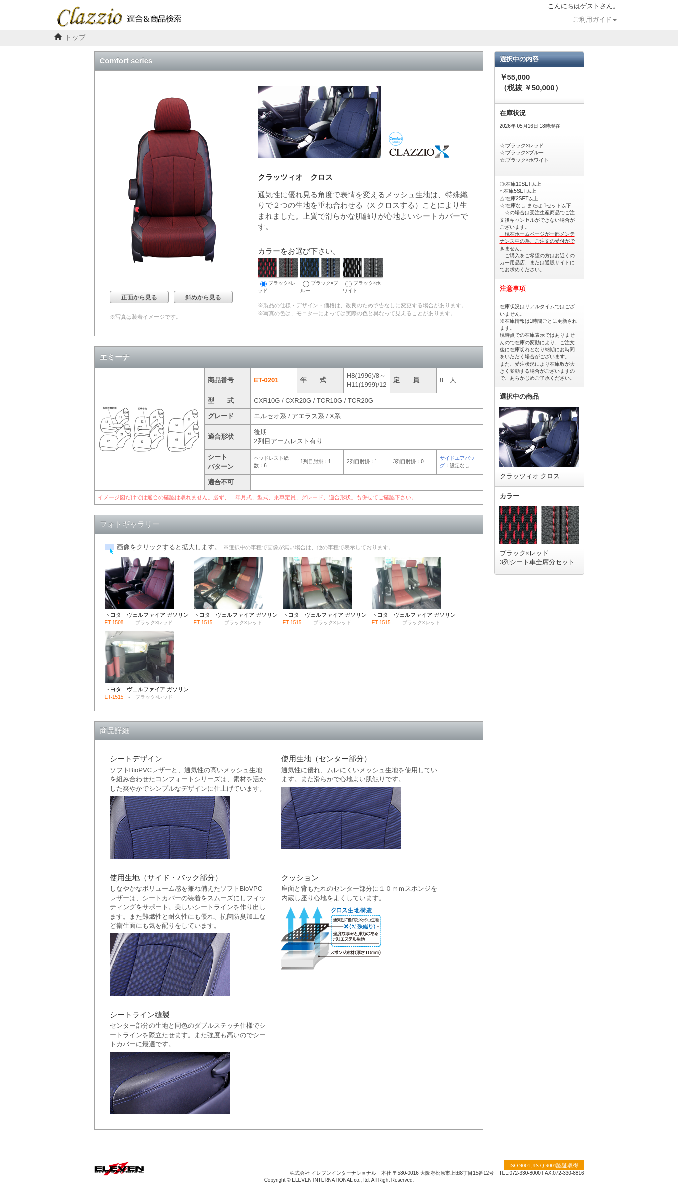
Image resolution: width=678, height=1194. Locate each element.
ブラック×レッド (278, 276)
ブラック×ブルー (320, 276)
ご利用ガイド (595, 20)
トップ (75, 38)
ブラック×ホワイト (363, 276)
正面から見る (139, 297)
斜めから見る (203, 297)
